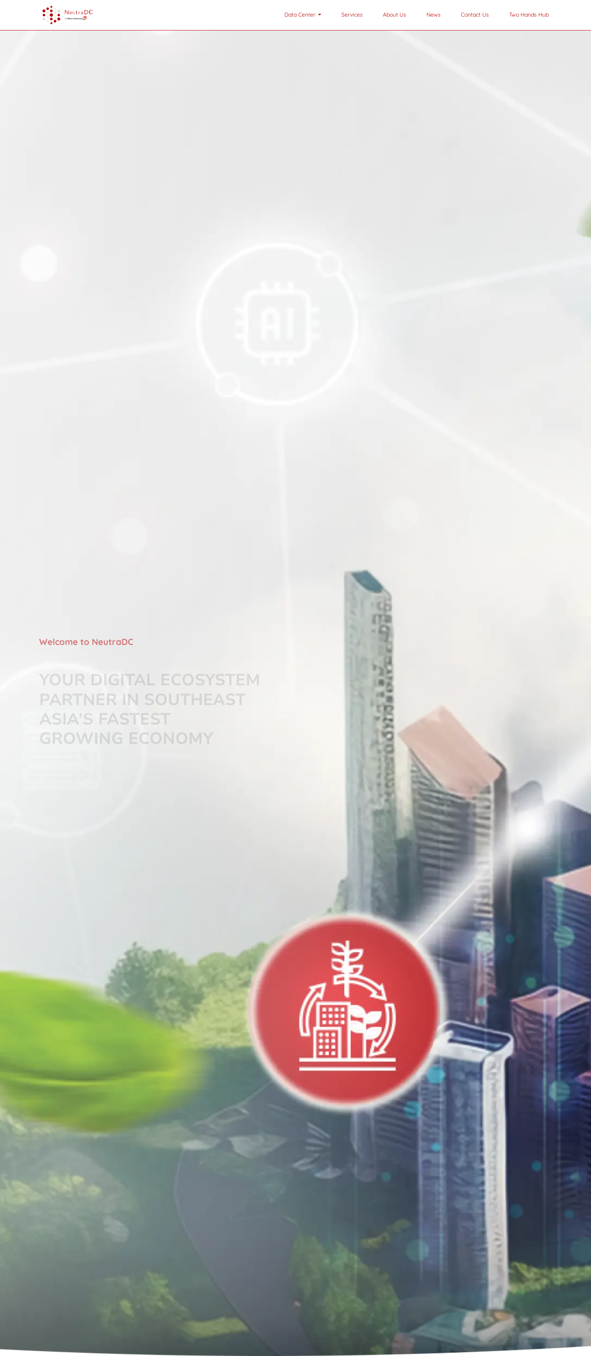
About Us (394, 14)
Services (352, 14)
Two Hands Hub (529, 14)
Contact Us (475, 14)
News (433, 14)
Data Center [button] (300, 14)
